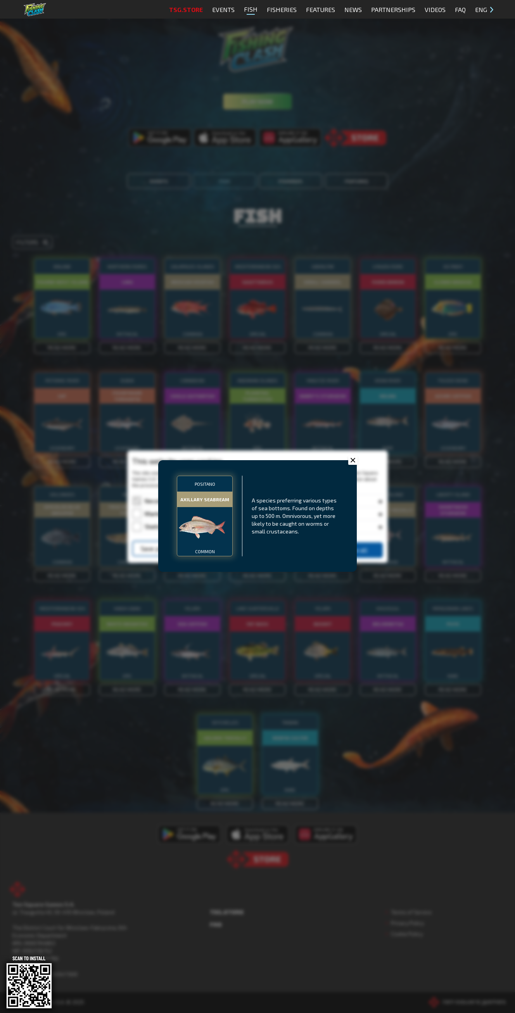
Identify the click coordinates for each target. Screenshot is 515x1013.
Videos (435, 9)
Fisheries (282, 9)
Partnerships (393, 9)
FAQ (460, 9)
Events (223, 9)
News (353, 9)
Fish (251, 10)
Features (320, 9)
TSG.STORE (186, 9)
